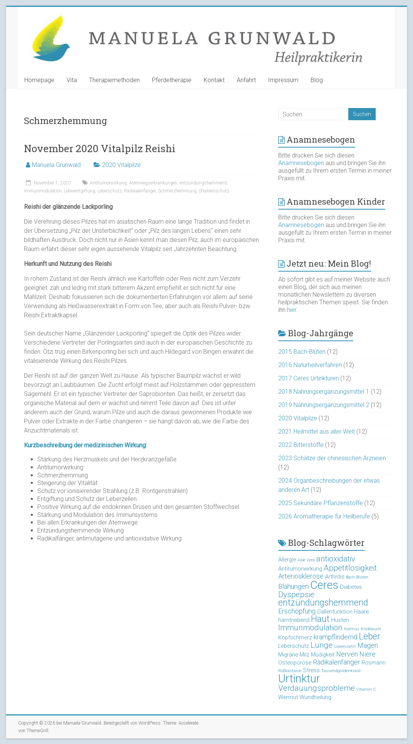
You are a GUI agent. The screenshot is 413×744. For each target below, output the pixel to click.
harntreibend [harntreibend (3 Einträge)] (293, 620)
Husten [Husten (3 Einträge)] (340, 620)
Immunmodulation (43, 191)
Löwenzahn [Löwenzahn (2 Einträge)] (345, 646)
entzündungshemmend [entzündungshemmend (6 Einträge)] (323, 603)
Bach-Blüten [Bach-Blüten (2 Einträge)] (357, 577)
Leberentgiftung (79, 191)
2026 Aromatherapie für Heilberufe (324, 516)
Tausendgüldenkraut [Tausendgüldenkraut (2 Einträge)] (341, 670)
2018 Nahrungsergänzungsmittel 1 (323, 391)
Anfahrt (246, 80)
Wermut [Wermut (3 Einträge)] (288, 697)
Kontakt (214, 80)
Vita (72, 80)
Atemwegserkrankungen (153, 183)
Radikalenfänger (140, 191)
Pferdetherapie (171, 80)
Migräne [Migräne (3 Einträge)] (288, 654)
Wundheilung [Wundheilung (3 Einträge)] (315, 697)
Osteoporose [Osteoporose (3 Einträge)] (294, 662)
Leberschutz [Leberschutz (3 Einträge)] (293, 645)
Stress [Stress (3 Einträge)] (311, 670)
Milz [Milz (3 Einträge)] (304, 654)
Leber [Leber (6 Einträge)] (369, 636)
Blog (317, 80)
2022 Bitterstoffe (301, 444)
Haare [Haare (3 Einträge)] (361, 611)
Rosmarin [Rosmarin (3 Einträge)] (374, 662)
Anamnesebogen (301, 163)
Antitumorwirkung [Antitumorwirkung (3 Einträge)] (300, 568)
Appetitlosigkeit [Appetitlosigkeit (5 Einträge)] (350, 567)
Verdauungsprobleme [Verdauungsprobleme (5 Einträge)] (316, 688)
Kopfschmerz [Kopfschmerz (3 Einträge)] (295, 637)
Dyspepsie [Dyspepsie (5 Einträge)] (296, 594)
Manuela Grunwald (56, 165)
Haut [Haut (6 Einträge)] (320, 619)
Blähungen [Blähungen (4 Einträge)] (293, 586)
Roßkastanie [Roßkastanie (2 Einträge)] (289, 670)
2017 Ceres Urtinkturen (308, 378)
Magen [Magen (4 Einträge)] (367, 645)
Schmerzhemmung (177, 191)
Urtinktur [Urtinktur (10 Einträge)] (299, 678)
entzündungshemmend (203, 183)
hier (291, 309)
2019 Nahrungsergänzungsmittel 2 (323, 405)
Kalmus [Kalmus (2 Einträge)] (351, 628)
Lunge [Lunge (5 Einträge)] (322, 645)
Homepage (39, 80)
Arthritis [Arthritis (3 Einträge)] (334, 576)
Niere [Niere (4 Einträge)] (367, 654)
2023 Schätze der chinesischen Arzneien (332, 458)
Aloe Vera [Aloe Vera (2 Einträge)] (306, 560)
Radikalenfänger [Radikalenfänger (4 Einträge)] (336, 662)
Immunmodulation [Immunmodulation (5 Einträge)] (310, 627)
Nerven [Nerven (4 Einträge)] (347, 654)
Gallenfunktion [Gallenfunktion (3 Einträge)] (334, 611)
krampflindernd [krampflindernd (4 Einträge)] (335, 637)
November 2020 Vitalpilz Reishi (99, 148)
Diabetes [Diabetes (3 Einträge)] (351, 586)
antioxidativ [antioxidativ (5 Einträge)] (335, 558)
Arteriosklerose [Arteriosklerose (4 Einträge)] (301, 576)
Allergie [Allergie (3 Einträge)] (287, 559)
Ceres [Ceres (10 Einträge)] (324, 585)
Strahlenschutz (214, 191)
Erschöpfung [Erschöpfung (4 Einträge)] (297, 611)
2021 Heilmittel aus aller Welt (316, 431)
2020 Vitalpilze (121, 165)
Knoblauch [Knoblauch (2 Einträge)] (371, 628)
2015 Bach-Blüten (301, 351)
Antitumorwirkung (108, 183)
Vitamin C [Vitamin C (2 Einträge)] (366, 689)
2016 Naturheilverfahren (310, 365)
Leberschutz (109, 191)
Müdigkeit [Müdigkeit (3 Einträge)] (323, 654)
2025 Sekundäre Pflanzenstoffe (320, 503)
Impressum (283, 80)
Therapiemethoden (114, 80)
